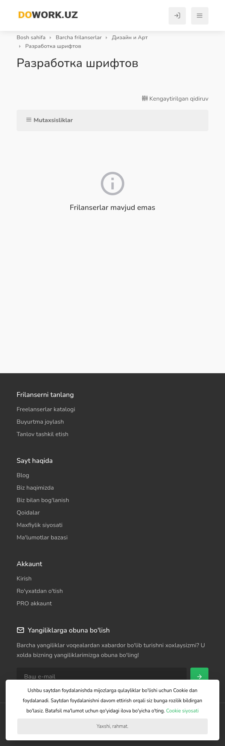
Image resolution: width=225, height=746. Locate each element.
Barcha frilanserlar (79, 37)
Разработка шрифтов (53, 46)
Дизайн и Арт (129, 37)
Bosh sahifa (31, 37)
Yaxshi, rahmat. (112, 726)
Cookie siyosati (182, 711)
